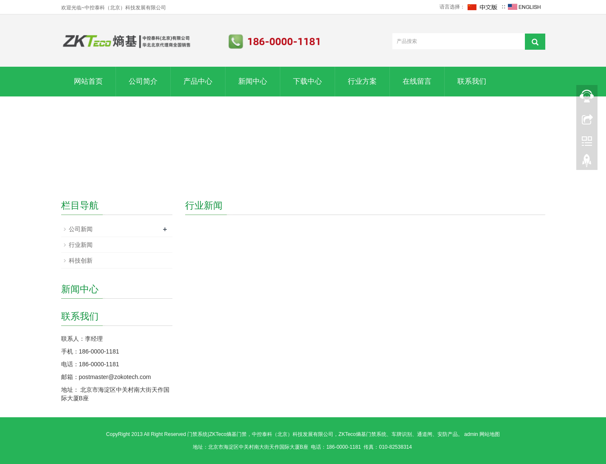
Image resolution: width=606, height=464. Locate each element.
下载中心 (307, 81)
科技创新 (81, 260)
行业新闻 (81, 244)
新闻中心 (252, 81)
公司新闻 (81, 229)
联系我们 (471, 81)
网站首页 (88, 81)
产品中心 (197, 81)
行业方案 (362, 81)
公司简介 (143, 81)
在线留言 (417, 81)
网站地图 (489, 434)
